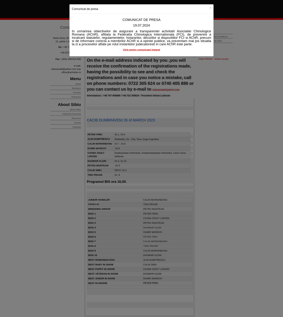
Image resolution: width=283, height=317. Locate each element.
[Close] (210, 7)
